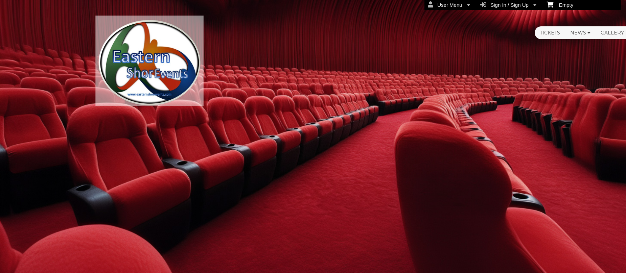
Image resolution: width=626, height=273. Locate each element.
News (580, 33)
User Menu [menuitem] (449, 4)
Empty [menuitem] (560, 4)
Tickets (550, 33)
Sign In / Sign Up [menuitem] (508, 4)
